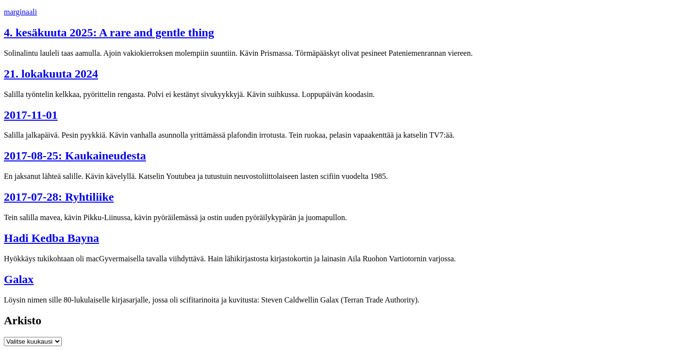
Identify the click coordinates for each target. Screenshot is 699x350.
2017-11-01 (31, 115)
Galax (18, 279)
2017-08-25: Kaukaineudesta (75, 155)
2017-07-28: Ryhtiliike (59, 197)
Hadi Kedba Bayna (51, 238)
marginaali (20, 12)
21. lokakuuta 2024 (51, 73)
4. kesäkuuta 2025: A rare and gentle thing (109, 32)
